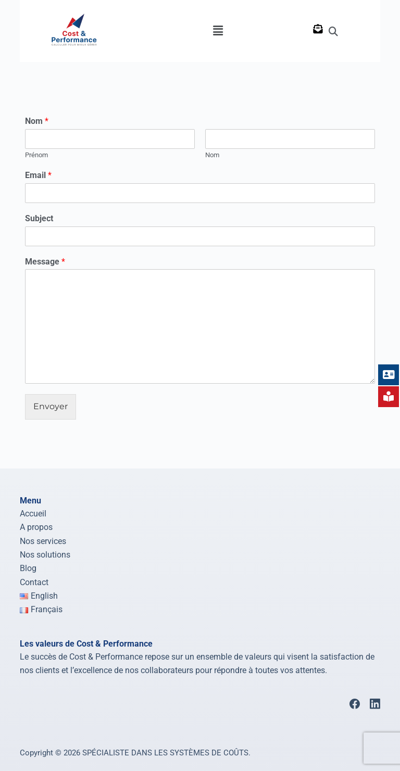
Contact (34, 582)
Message (45, 262)
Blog (28, 568)
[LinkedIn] (375, 704)
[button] (218, 31)
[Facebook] (354, 704)
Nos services (43, 541)
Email (38, 175)
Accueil (33, 514)
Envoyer (50, 406)
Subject (39, 218)
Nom (36, 121)
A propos (36, 527)
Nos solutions (45, 555)
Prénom (36, 155)
